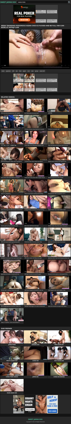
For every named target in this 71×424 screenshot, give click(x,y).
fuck (20, 71)
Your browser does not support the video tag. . (35, 49)
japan (24, 71)
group (36, 71)
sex (17, 71)
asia (32, 71)
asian (3, 71)
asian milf (42, 71)
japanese (8, 71)
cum (29, 71)
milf (13, 71)
